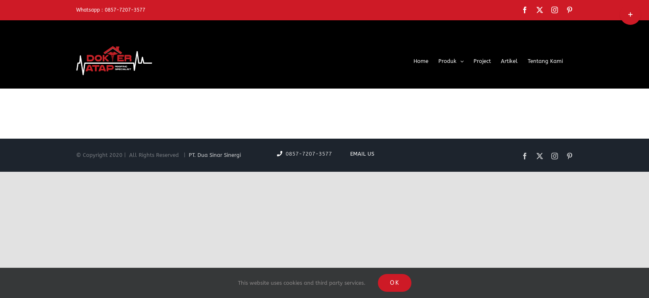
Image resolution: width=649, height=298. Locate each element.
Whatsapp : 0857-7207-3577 (110, 10)
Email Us (360, 154)
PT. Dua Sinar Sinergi (215, 155)
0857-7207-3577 (314, 154)
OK (394, 282)
